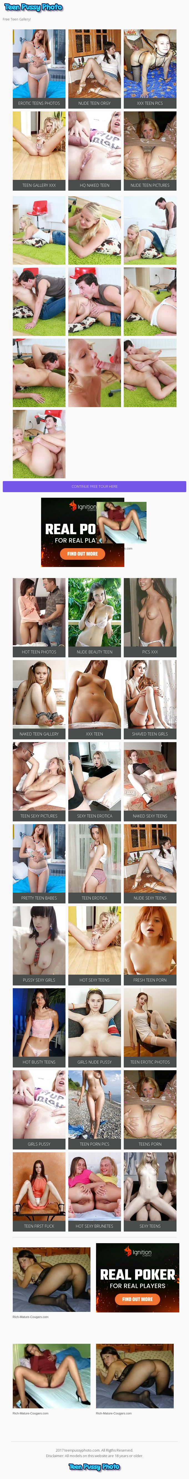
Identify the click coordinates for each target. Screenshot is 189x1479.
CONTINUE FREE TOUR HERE (95, 486)
